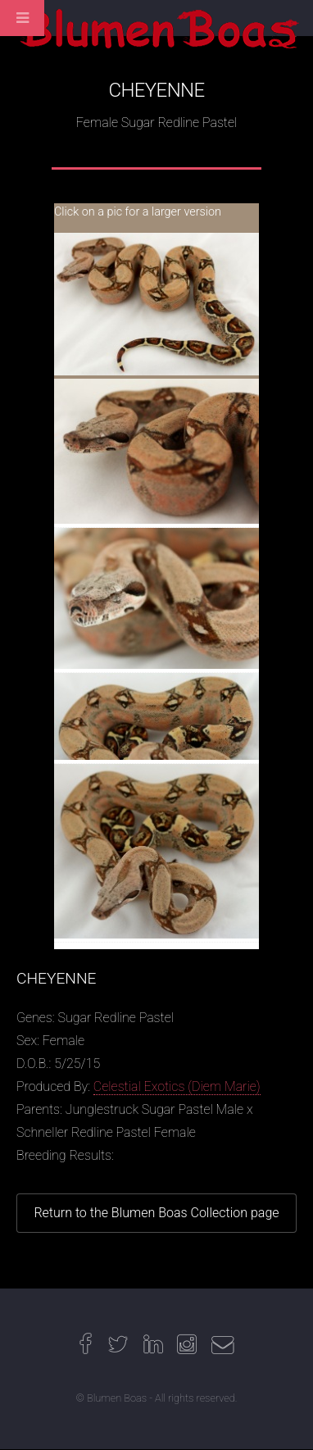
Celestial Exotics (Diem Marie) (177, 1086)
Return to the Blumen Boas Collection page (156, 1212)
